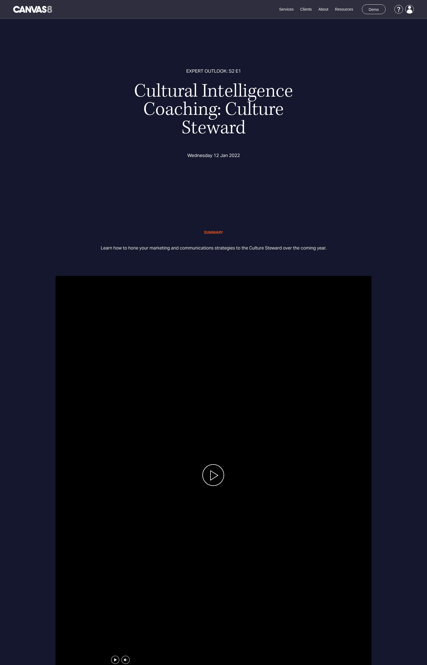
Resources (344, 9)
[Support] (398, 9)
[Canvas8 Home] (33, 9)
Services (286, 9)
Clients (306, 9)
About (323, 9)
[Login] (409, 9)
